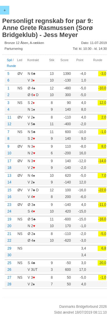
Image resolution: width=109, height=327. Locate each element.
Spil (9, 60)
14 (9, 182)
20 (9, 226)
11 (9, 117)
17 (9, 161)
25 (9, 263)
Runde (11, 66)
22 (9, 240)
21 (9, 234)
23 (9, 205)
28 (9, 284)
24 (9, 211)
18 (9, 168)
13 (9, 176)
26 (9, 270)
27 (9, 277)
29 (9, 248)
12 (9, 124)
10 (9, 153)
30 (9, 255)
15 (9, 190)
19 (9, 219)
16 (9, 197)
